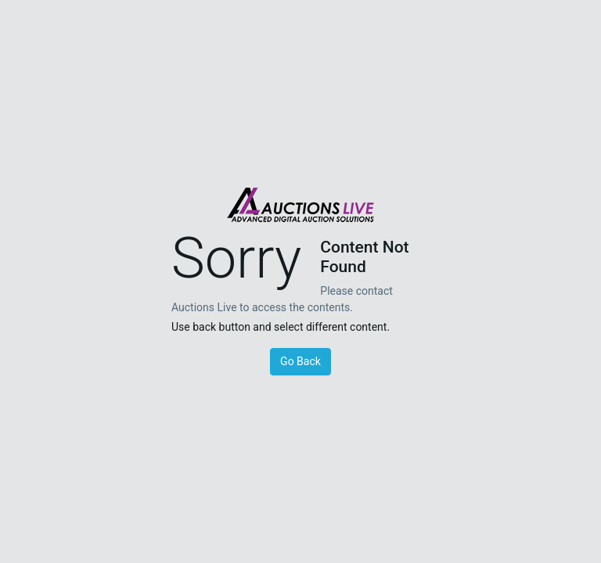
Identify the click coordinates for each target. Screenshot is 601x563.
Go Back (300, 361)
